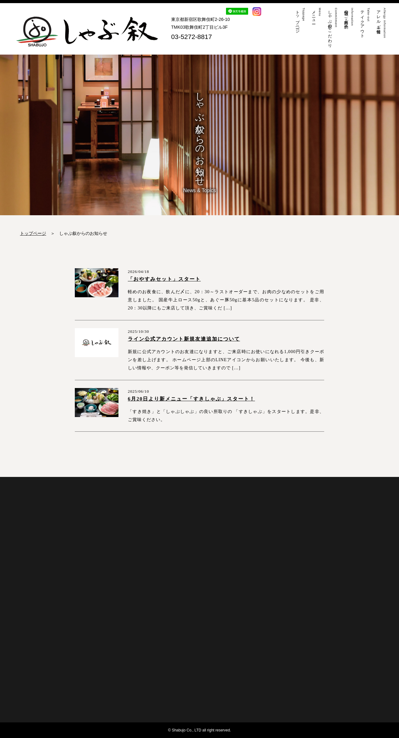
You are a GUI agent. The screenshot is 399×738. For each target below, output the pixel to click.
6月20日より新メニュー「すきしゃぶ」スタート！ (191, 398)
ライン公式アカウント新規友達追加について (184, 339)
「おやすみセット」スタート (164, 279)
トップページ (33, 233)
